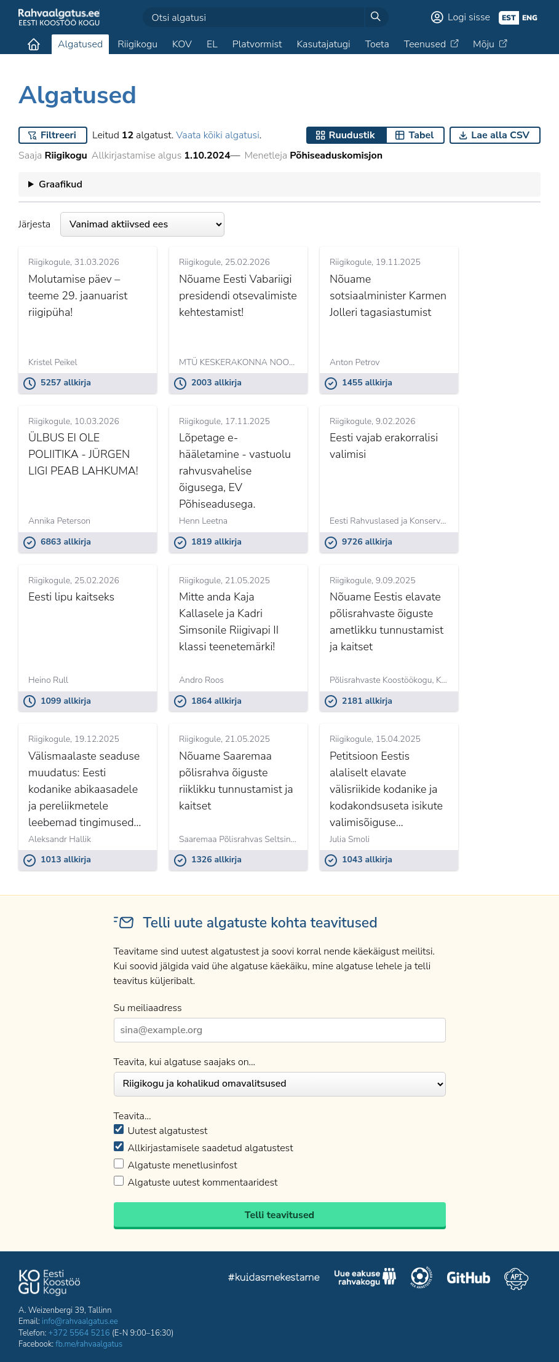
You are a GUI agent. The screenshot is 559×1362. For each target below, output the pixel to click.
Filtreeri (58, 135)
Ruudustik (352, 135)
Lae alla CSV (500, 135)
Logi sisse (469, 17)
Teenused (425, 44)
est (509, 18)
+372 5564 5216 (79, 1333)
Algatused (80, 44)
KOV (182, 44)
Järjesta (121, 224)
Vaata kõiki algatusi (217, 135)
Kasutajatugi (323, 44)
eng (529, 18)
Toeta (377, 44)
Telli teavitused (279, 1215)
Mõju (483, 44)
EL (212, 44)
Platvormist (257, 44)
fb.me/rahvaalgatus (88, 1344)
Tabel (421, 135)
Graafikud (60, 184)
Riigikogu (137, 44)
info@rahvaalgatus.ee (80, 1321)
